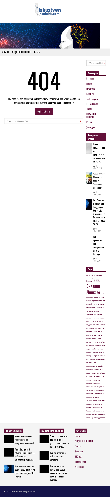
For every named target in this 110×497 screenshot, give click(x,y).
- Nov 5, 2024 (97, 194)
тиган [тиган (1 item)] (102, 386)
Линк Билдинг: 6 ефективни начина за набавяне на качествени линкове (25, 455)
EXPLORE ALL (101, 137)
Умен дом (90, 127)
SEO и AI (5, 52)
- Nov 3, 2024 (97, 261)
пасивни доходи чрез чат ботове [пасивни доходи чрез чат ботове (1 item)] (95, 373)
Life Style (90, 89)
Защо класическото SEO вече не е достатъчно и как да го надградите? (59, 441)
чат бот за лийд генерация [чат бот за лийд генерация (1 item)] (94, 390)
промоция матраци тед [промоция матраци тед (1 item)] (93, 380)
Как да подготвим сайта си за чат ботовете (58, 456)
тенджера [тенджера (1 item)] (98, 386)
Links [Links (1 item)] (100, 275)
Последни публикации (52, 431)
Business (90, 78)
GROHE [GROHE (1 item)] (88, 275)
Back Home (44, 111)
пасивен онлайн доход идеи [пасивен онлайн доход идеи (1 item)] (94, 369)
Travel (89, 109)
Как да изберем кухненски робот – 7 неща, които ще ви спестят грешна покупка (59, 473)
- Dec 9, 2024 (97, 231)
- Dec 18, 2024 (97, 168)
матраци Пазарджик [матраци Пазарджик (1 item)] (92, 352)
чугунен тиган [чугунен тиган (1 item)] (101, 417)
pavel (95, 166)
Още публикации (13, 431)
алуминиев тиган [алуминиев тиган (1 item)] (91, 314)
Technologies (92, 99)
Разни (37, 52)
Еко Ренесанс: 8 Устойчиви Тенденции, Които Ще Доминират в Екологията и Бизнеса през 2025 (99, 212)
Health (89, 83)
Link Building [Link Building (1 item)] (95, 275)
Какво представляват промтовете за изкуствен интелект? (99, 153)
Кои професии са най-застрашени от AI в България (99, 245)
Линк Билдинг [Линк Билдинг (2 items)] (93, 283)
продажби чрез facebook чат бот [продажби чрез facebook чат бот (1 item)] (95, 376)
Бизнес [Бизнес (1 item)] (88, 281)
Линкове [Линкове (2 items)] (93, 292)
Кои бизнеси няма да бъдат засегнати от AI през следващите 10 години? (25, 471)
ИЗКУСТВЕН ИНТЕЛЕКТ (21, 52)
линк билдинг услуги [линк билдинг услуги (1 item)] (97, 349)
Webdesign (94, 103)
